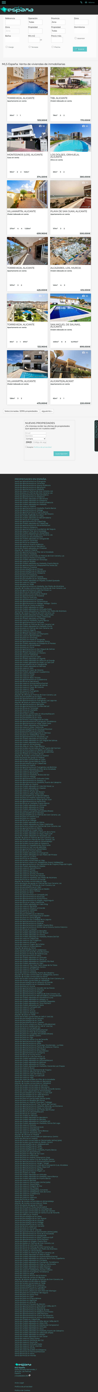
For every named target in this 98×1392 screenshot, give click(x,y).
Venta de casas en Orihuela (26, 598)
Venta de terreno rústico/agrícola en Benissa (33, 733)
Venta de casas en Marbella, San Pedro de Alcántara (36, 878)
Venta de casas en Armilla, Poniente (29, 874)
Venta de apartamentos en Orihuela (29, 622)
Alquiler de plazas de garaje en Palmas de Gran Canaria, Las (39, 1279)
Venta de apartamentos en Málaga (29, 510)
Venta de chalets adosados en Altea (29, 607)
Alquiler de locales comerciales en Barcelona (33, 1081)
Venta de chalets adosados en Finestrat (31, 548)
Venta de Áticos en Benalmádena (28, 592)
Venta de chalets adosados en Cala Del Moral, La (34, 786)
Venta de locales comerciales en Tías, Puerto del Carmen (38, 748)
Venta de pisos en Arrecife (25, 1302)
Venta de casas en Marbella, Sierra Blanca (31, 1131)
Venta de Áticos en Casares (26, 929)
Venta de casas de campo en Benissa (30, 1277)
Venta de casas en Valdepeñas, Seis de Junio (33, 1192)
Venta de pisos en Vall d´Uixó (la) (28, 1230)
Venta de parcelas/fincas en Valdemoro (30, 950)
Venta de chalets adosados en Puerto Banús (33, 1178)
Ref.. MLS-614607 (37, 320)
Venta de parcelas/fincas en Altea (28, 1216)
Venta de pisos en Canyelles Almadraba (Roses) (34, 1034)
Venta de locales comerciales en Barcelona (32, 1087)
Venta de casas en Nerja (24, 1274)
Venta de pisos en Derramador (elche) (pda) (32, 1098)
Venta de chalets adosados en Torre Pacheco (33, 1003)
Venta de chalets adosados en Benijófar (31, 931)
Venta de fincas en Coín (24, 693)
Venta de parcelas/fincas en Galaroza (29, 1285)
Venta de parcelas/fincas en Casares (29, 1022)
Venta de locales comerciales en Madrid (31, 594)
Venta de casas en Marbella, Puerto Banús (32, 620)
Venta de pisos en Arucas (25, 986)
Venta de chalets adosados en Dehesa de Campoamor (37, 1325)
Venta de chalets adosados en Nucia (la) (31, 739)
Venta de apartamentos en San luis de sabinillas (34, 752)
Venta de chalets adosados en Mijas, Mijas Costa (34, 615)
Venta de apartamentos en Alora (28, 956)
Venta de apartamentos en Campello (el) (31, 895)
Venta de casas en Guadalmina (27, 1194)
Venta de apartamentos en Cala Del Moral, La (33, 590)
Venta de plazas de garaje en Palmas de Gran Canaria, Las (38, 883)
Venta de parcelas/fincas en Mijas (28, 697)
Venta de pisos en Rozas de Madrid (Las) (31, 954)
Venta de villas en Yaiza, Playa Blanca (30, 746)
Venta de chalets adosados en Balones (30, 1062)
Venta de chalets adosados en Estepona (31, 501)
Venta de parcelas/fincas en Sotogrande (31, 664)
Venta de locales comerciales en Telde (30, 1283)
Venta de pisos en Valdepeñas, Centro (30, 735)
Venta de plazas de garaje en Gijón (29, 1205)
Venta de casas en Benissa (25, 1180)
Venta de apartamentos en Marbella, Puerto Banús (35, 508)
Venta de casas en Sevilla (25, 1348)
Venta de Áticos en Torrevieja (26, 708)
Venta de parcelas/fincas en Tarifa (28, 1020)
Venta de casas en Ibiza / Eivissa (27, 678)
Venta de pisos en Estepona (26, 575)
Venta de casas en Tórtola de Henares (30, 876)
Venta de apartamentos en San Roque (30, 1049)
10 (42, 296)
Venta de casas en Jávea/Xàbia (27, 1184)
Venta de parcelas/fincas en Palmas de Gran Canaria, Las (37, 815)
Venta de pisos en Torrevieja (26, 638)
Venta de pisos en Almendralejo (27, 645)
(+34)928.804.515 (23, 1376)
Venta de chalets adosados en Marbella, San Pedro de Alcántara (40, 611)
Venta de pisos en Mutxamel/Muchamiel (31, 1030)
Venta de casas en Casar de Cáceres (29, 687)
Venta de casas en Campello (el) (27, 1007)
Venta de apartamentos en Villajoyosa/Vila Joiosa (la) (36, 565)
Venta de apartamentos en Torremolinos (31, 601)
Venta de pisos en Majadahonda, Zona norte (33, 845)
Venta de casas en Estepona (26, 527)
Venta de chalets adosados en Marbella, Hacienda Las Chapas (40, 1066)
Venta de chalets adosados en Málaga (30, 619)
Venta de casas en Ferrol (24, 1009)
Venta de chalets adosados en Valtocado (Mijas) (34, 1333)
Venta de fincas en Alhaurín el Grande (30, 879)
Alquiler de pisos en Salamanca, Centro (30, 702)
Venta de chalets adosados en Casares (30, 788)
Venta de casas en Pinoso (25, 870)
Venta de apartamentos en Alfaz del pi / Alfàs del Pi (35, 1306)
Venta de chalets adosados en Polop (29, 807)
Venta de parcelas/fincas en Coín (28, 716)
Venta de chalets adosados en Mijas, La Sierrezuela (35, 1264)
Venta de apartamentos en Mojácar (29, 923)
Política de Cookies (22, 1390)
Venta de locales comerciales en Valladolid (32, 980)
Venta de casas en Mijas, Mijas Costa (29, 794)
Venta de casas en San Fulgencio (28, 940)
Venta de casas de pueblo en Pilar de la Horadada (35, 1079)
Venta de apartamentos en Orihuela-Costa (32, 779)
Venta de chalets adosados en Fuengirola (31, 853)
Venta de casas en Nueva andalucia (29, 544)
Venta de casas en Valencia (26, 1197)
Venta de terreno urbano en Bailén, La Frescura (34, 750)
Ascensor (79, 38)
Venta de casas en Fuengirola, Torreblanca (32, 1272)
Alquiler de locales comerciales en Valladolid (33, 1083)
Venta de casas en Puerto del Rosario (30, 792)
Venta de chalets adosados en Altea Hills (31, 1323)
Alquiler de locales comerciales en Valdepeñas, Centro (37, 975)
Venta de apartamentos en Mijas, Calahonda (33, 617)
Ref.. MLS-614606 (81, 320)
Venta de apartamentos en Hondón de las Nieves (34, 988)
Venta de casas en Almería (25, 942)
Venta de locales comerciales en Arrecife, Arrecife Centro (37, 1089)
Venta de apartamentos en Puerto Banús (31, 512)
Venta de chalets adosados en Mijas (29, 516)
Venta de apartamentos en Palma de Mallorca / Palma (37, 1047)
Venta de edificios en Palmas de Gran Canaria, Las (35, 885)
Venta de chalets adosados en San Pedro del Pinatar (36, 855)
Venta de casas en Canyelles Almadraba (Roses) (34, 811)
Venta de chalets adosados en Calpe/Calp (31, 523)
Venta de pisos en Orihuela (25, 1228)
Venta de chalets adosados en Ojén (29, 963)
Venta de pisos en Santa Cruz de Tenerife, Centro (34, 1159)
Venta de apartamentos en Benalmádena (31, 495)
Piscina (55, 47)
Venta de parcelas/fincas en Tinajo (28, 1148)
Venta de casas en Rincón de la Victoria (30, 1275)
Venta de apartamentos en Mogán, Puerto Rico (34, 925)
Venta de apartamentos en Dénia (28, 828)
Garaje (9, 47)
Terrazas (33, 47)
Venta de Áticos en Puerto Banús (28, 851)
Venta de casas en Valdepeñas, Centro (30, 967)
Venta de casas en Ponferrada (27, 969)
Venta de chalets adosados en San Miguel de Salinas (36, 740)
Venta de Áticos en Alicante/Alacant (29, 1112)
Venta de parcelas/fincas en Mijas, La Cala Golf (33, 1093)
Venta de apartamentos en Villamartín (30, 699)
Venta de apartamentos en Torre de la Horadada (34, 1234)
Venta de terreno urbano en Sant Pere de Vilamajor (35, 1291)
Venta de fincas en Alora (24, 1354)
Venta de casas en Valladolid (26, 655)
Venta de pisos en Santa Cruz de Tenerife (31, 1039)
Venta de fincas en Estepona (26, 858)
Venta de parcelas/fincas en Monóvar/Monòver (33, 729)
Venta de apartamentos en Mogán (29, 992)
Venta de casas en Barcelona (26, 872)
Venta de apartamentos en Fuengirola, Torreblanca (35, 721)
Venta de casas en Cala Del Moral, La (29, 1074)
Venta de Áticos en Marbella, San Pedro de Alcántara (36, 1249)
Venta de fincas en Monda (25, 1355)
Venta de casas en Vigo (24, 1077)
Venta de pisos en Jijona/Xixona (27, 1152)
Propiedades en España (30, 479)
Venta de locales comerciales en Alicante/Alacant (34, 714)
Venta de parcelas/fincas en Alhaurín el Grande (34, 982)
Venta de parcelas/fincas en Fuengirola (30, 1287)
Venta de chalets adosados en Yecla (29, 1005)
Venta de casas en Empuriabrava (28, 946)
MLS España (20, 1368)
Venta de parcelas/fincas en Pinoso (29, 569)
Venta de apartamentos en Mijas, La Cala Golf (33, 1108)
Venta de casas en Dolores (25, 1125)
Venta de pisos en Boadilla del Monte (30, 1100)
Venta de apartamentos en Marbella (29, 489)
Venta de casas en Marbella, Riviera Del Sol (32, 775)
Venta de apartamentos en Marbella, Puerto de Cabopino (38, 782)
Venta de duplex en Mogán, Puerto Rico (31, 1241)
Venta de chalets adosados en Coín (29, 742)
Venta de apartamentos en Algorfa (29, 1041)
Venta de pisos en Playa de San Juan (29, 1154)
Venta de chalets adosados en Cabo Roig (31, 904)
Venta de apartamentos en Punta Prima (31, 898)
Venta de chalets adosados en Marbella (30, 504)
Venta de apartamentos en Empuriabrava (31, 1051)
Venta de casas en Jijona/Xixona (28, 868)
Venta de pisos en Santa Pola (26, 1295)
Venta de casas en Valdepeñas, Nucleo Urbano (33, 1270)
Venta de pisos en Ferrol (24, 647)
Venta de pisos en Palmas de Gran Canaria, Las (34, 493)
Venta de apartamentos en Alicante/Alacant (32, 525)
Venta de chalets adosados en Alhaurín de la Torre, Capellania (40, 1258)
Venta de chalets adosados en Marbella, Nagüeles (35, 1001)
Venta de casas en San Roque (27, 1188)
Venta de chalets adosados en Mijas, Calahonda (34, 824)
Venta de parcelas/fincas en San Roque (30, 1218)
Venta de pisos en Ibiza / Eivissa (27, 891)
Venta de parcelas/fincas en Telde (28, 1146)
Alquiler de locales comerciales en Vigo (30, 881)
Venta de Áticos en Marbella (26, 710)
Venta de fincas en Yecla (24, 912)
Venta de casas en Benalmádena (28, 636)
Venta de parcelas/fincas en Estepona (30, 573)
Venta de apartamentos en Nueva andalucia (33, 485)
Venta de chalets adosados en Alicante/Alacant (34, 1060)
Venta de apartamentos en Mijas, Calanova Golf (34, 1237)
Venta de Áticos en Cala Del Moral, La (30, 1057)
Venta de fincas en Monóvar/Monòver (30, 1352)
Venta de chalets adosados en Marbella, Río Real (34, 961)
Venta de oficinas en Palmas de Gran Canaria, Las (35, 839)
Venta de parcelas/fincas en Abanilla (29, 1097)
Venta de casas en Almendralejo (28, 744)
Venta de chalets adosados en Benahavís (31, 499)
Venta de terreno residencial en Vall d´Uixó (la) (33, 1026)
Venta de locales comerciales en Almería (31, 1085)
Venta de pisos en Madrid (25, 765)
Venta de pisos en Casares (25, 819)
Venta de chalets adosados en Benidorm (31, 1117)
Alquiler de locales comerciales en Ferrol (31, 977)
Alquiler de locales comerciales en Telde (31, 1203)
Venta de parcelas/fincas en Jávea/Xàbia (31, 579)
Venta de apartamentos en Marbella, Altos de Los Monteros (39, 1106)
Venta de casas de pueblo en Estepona (30, 1350)
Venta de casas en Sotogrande (27, 1129)
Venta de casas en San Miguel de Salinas (31, 685)
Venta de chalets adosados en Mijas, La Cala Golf (34, 662)
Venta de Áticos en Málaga (25, 820)
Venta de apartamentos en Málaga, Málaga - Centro (36, 603)
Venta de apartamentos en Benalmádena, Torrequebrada (38, 996)
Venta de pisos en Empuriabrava (28, 1298)
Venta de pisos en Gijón (24, 1296)
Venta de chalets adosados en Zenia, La (31, 959)
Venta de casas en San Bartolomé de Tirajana (33, 1070)
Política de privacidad (42, 447)
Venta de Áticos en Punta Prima (28, 1055)
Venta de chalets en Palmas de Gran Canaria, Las (34, 624)
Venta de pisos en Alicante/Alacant (29, 537)
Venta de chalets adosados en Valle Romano (33, 1266)
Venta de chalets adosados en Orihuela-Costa (33, 609)
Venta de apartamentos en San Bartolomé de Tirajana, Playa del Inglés (43, 864)
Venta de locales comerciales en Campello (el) (33, 1209)
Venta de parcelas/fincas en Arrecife (29, 1220)
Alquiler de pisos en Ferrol (25, 948)
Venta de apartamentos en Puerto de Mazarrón (34, 1315)
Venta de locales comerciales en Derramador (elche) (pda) (38, 1140)
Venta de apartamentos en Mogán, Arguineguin (34, 900)
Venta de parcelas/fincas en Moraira (29, 1018)
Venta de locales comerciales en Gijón (30, 759)
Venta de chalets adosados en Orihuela (30, 805)
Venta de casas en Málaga (25, 777)
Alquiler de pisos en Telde (25, 1015)
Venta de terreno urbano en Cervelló (29, 1226)
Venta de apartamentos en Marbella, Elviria (32, 641)
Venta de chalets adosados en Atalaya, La (31, 999)
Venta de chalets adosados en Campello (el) (32, 1121)
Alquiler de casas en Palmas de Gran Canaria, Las (34, 613)
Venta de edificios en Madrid (26, 1215)
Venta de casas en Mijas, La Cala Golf (29, 1076)
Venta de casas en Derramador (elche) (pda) (32, 1182)
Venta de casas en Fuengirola (27, 691)
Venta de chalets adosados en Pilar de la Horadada (35, 769)
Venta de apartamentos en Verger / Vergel (32, 1163)
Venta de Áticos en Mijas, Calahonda (29, 902)
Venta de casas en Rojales (25, 561)
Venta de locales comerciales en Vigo (30, 860)
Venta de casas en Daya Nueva (27, 1338)
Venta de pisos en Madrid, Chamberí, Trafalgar (33, 1102)
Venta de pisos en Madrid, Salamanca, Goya (32, 1157)
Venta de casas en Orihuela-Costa (28, 1344)
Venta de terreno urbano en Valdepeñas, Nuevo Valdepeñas (39, 862)
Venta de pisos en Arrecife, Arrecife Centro (32, 952)
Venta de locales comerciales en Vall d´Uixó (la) (34, 1017)
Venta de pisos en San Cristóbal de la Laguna (33, 919)
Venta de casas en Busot (25, 1068)
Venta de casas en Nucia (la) (26, 1342)
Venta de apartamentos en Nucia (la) (30, 897)
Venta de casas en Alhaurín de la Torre (30, 1072)
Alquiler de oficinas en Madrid (27, 1135)
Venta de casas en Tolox (24, 1196)
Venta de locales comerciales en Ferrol (30, 761)
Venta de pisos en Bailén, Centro (28, 1036)
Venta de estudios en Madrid (26, 784)
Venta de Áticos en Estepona (26, 542)
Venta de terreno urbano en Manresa (30, 1289)
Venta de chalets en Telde (25, 1173)
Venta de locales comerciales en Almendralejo (33, 841)
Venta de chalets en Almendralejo (28, 1251)
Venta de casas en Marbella (26, 554)
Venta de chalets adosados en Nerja (29, 809)
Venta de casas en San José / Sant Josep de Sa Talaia (36, 965)
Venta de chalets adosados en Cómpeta (31, 1260)
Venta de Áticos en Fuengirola (27, 520)
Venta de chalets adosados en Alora (29, 1329)
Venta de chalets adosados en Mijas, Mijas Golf (33, 834)
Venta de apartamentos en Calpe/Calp (30, 521)
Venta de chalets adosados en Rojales (30, 866)
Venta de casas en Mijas (24, 712)
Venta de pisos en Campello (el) (27, 1028)
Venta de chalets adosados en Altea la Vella (32, 1255)
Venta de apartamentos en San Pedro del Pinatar (35, 1110)
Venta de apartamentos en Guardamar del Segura (35, 529)
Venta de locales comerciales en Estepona (32, 843)
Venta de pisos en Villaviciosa (26, 1156)
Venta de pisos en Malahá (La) (27, 817)
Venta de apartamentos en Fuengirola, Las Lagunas (36, 700)
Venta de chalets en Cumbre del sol (29, 754)
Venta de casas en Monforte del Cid (29, 1340)
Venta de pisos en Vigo (24, 1037)
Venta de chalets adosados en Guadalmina (32, 672)
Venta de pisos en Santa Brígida (27, 918)
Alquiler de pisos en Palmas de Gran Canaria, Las (34, 838)
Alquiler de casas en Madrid (26, 550)
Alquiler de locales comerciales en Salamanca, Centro (36, 1136)
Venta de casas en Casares (25, 582)
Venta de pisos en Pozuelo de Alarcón (30, 1304)
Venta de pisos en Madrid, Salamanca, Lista (32, 798)
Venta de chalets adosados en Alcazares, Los (33, 836)
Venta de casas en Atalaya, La (26, 1013)
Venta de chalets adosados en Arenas (30, 935)
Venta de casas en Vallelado (26, 910)
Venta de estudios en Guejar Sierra (29, 830)
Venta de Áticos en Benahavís (27, 681)
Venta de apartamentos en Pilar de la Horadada (34, 552)
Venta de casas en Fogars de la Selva (29, 944)
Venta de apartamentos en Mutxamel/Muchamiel (35, 1161)
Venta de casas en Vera (24, 668)
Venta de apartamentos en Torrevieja (30, 483)
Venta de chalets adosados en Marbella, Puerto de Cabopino (39, 1331)
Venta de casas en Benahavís (26, 773)
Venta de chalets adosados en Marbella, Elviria (33, 626)
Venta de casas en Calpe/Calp (27, 938)
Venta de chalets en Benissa (26, 1116)
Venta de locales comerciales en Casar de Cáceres (35, 1211)
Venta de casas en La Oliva (25, 857)
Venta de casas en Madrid (25, 506)
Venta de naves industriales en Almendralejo (33, 1091)
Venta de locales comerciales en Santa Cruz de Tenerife (37, 1213)
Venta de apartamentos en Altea (28, 1043)
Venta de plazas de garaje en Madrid (29, 758)
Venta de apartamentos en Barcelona (30, 1308)
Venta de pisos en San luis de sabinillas (30, 847)
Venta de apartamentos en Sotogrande (30, 1236)
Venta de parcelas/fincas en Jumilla (29, 1224)
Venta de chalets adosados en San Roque (31, 933)
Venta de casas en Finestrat (26, 567)
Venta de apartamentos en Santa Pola (30, 801)
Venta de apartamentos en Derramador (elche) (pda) (36, 1232)
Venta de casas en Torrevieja (26, 541)
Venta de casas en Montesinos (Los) (29, 1127)
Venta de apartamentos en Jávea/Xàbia (30, 849)
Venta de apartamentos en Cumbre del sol (32, 706)
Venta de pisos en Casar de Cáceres (29, 670)
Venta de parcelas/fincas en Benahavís (30, 571)
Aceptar (39, 447)
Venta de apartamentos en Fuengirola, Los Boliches (36, 767)
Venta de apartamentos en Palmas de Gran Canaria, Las (37, 994)
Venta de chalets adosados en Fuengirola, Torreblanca (37, 1262)
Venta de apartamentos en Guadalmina (31, 680)
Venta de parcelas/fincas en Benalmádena (32, 796)
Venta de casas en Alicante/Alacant (29, 771)
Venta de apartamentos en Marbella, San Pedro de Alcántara (39, 586)
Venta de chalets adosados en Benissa (30, 666)
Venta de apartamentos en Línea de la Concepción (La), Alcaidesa (41, 1165)
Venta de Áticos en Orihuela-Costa (28, 1245)
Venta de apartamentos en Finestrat (29, 596)
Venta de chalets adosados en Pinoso (30, 1064)
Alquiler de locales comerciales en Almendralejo (34, 1201)
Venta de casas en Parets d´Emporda (30, 558)
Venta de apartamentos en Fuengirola (30, 481)
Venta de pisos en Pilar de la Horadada (30, 1032)
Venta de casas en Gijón (24, 676)
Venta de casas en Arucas (25, 1011)
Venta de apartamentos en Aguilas (29, 1169)
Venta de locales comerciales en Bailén (30, 1281)
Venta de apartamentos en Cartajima (30, 1053)
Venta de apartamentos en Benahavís (30, 487)
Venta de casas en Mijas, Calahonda (29, 727)
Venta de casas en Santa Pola (26, 790)
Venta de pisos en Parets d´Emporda (30, 640)
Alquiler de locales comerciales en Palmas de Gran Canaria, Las (40, 588)
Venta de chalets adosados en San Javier (31, 1336)
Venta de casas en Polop (24, 674)
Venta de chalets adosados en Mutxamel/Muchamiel (36, 1256)
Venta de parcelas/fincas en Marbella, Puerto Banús (35, 1150)
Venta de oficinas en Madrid (26, 1138)
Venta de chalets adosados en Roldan (30, 1335)
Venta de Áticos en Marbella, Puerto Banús (32, 803)
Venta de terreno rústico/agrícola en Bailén (32, 889)
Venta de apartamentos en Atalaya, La (30, 780)
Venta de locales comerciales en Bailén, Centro (34, 1142)
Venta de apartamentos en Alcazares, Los (31, 737)
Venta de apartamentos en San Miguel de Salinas (35, 649)
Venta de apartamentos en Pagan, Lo (30, 1171)
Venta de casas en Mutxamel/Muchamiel (31, 683)
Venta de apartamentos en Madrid (29, 651)
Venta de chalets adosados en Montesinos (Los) (34, 997)
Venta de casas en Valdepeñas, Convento (31, 1190)
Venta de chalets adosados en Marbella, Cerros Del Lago (37, 1123)
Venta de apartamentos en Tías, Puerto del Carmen (35, 1104)
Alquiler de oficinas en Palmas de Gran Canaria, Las (35, 695)
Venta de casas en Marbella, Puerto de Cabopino (34, 973)
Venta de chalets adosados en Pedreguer (31, 725)
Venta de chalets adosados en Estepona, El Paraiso (35, 643)
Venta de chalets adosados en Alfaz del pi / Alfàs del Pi (37, 1321)
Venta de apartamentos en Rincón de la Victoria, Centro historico (41, 927)
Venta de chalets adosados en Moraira (30, 653)
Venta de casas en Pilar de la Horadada (30, 531)
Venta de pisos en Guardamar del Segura (31, 1293)
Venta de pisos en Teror (24, 893)
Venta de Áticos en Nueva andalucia (29, 605)
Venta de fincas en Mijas (24, 1199)
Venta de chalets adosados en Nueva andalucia (34, 502)
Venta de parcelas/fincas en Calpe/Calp (30, 763)
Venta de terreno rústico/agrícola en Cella (31, 719)
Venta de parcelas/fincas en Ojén (28, 887)
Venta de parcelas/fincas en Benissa (29, 813)
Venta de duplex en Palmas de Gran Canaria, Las (34, 1243)
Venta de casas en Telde (24, 689)
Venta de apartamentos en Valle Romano (31, 1314)
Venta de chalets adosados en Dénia (29, 822)
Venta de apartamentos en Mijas (28, 632)
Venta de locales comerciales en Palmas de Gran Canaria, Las (39, 556)
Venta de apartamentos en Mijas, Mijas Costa (33, 723)
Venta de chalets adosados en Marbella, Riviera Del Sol (37, 937)
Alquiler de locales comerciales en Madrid (31, 756)
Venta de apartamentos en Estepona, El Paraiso (34, 1312)
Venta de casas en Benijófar (26, 906)
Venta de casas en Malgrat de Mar (28, 1186)
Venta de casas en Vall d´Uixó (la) (28, 1346)
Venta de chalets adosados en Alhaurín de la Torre (35, 832)
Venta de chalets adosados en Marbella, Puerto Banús (36, 563)
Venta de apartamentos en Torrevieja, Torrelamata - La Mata (39, 1045)
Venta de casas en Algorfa (25, 630)
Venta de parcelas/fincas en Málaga (29, 1222)
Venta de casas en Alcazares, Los (28, 1133)
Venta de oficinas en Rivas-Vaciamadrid (31, 1207)
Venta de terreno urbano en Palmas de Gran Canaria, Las (38, 826)
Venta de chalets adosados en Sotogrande (32, 539)
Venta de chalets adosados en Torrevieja (31, 560)
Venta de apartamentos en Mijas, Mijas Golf (32, 1167)
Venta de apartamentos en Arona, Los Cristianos (34, 1317)
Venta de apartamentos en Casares (29, 577)
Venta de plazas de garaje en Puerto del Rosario (34, 514)
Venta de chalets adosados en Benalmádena (33, 518)
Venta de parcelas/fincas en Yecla (28, 718)
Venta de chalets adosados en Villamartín (31, 634)
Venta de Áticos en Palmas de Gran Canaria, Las (34, 1247)
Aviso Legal (19, 1383)
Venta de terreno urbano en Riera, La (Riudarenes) (35, 1024)
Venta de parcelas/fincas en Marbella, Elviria (32, 984)
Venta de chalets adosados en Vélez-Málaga (32, 1268)
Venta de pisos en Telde (24, 584)
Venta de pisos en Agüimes (26, 1300)
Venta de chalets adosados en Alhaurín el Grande (35, 660)
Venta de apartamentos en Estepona (30, 497)
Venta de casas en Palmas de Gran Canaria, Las (34, 491)
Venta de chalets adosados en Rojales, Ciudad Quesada (37, 581)
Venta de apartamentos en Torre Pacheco (31, 1239)
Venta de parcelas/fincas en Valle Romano (32, 1095)
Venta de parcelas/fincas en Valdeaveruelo (32, 1144)
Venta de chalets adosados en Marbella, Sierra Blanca (36, 1176)
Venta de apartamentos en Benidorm (30, 546)
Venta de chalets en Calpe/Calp (27, 1319)
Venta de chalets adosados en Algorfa (30, 659)
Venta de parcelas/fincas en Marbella (30, 731)
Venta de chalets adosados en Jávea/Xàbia (32, 533)
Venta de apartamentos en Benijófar (29, 704)
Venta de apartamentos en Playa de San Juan (33, 799)
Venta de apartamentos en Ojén (28, 657)
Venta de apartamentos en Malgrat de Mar (32, 1310)
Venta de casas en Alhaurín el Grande (30, 908)
